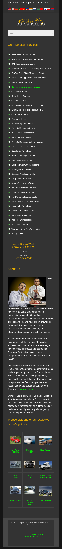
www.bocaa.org (26, 389)
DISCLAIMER (37, 535)
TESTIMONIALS (31, 537)
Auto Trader (15, 501)
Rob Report (45, 450)
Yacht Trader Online (30, 503)
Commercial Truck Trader (45, 476)
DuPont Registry (15, 451)
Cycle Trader (15, 476)
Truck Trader (30, 476)
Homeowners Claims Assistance (25, 87)
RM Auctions (45, 501)
